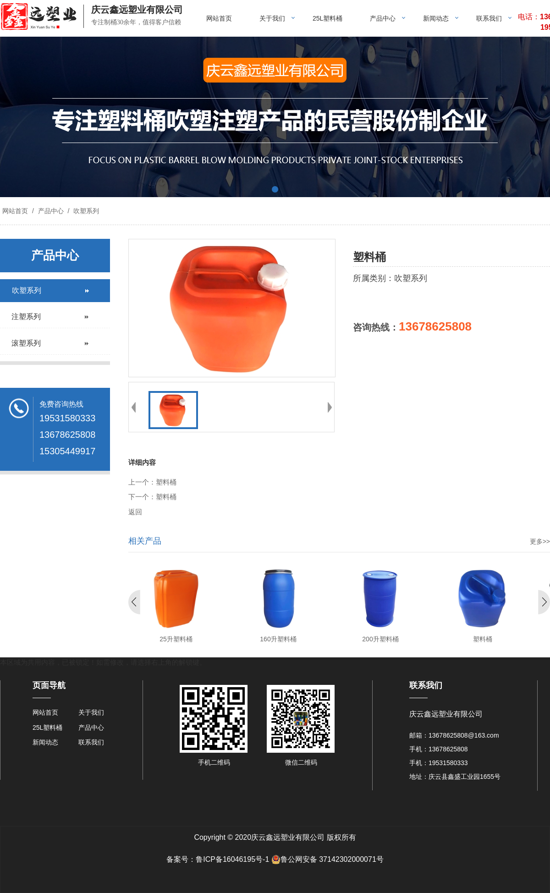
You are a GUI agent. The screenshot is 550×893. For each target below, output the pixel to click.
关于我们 (272, 18)
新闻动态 (436, 18)
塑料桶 (166, 482)
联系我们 (489, 18)
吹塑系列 (85, 211)
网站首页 (219, 18)
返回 (135, 512)
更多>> (540, 541)
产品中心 (383, 18)
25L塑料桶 (327, 18)
